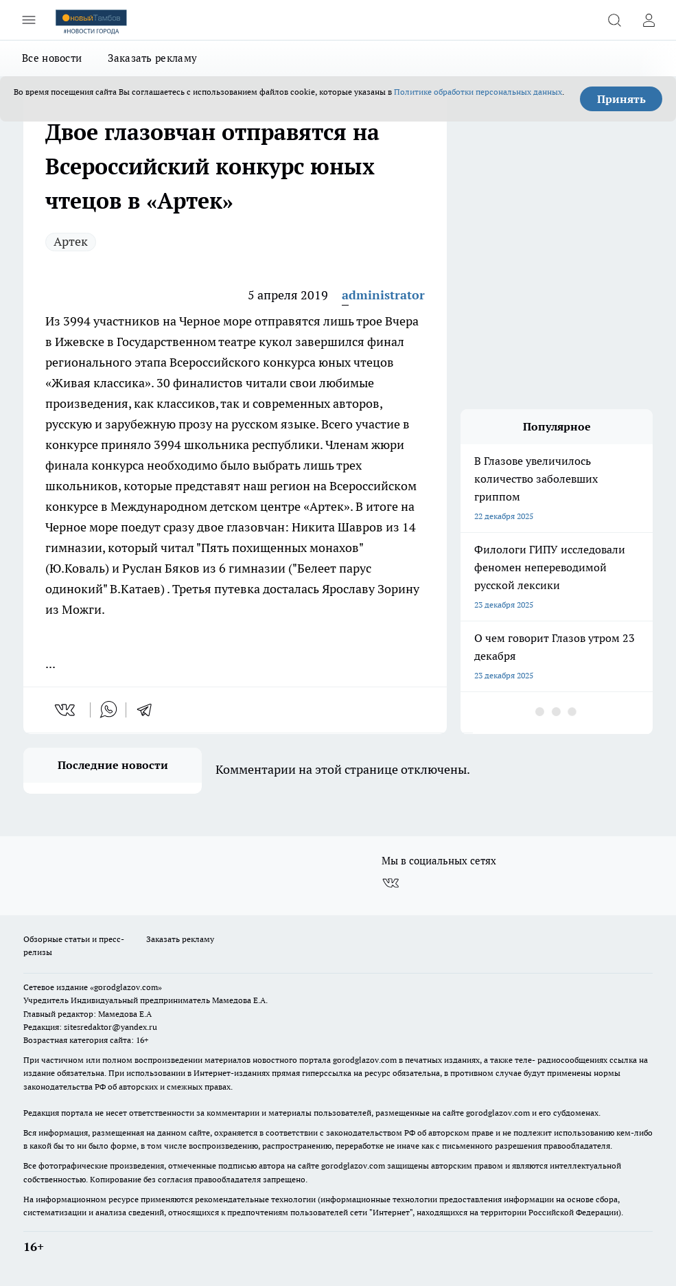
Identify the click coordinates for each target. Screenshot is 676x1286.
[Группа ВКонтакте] (390, 883)
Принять (621, 99)
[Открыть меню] (28, 20)
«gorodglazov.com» (126, 987)
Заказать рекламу (152, 58)
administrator (383, 295)
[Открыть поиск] (614, 20)
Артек (71, 241)
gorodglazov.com (365, 1060)
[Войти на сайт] (648, 20)
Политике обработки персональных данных (478, 92)
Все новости (52, 58)
